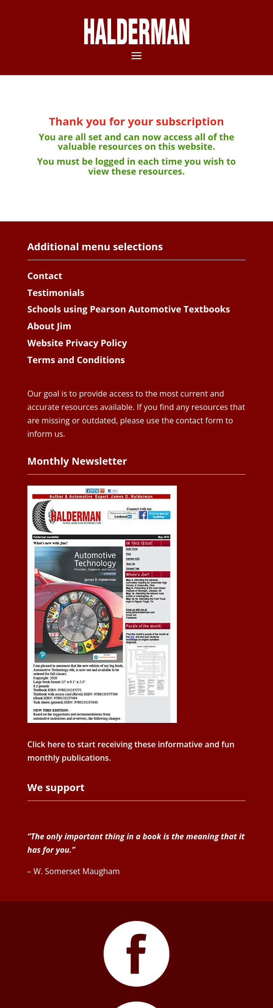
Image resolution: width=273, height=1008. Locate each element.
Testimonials (56, 293)
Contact (44, 276)
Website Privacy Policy (77, 343)
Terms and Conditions (76, 360)
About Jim (49, 326)
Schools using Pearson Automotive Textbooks (128, 309)
